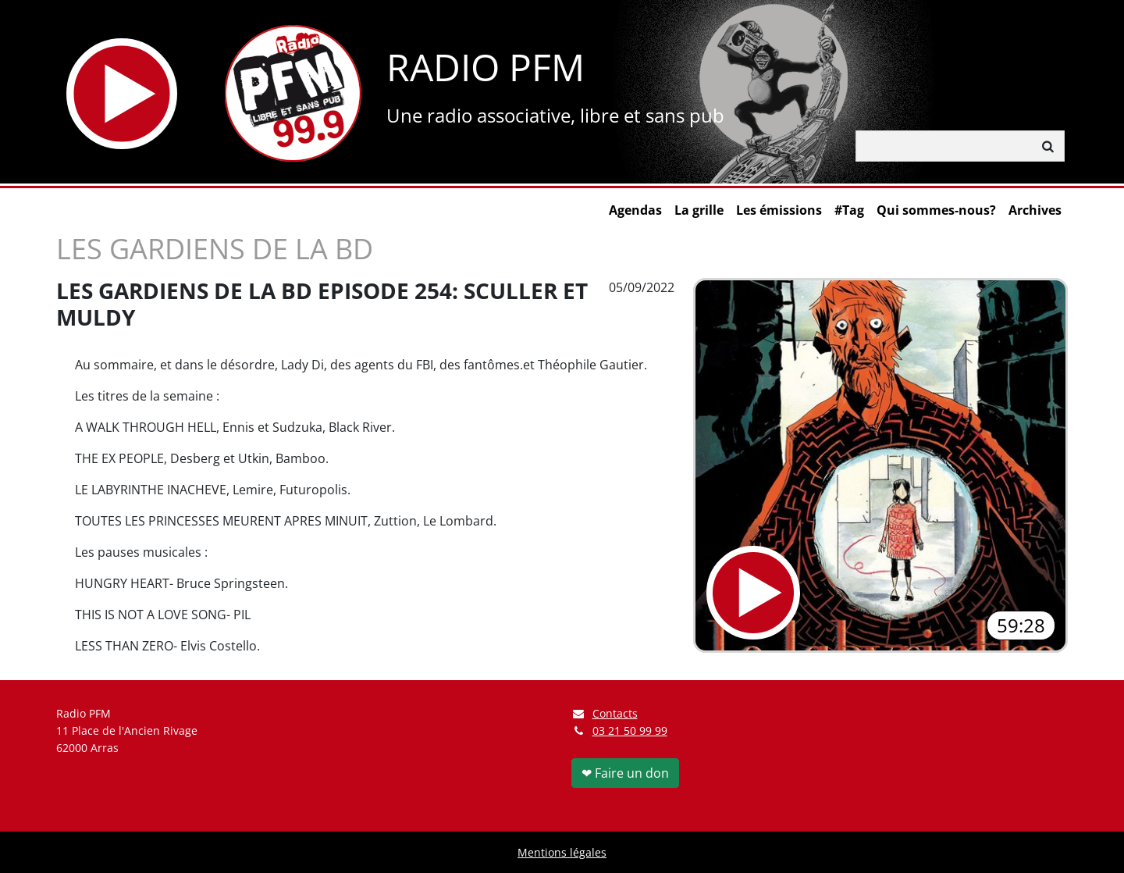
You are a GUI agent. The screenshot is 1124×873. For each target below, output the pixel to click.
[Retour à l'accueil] (293, 93)
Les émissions (779, 210)
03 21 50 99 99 (629, 730)
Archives (1035, 210)
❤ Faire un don (625, 773)
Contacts (604, 713)
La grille (699, 210)
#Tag (849, 210)
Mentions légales (562, 852)
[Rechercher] (944, 146)
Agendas (635, 210)
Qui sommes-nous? (936, 210)
